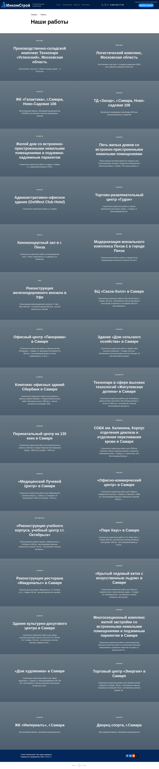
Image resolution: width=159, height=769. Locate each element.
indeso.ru (48, 757)
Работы (77, 5)
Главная (34, 15)
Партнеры (86, 5)
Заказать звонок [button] (146, 5)
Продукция (67, 5)
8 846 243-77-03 (117, 5)
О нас (58, 5)
